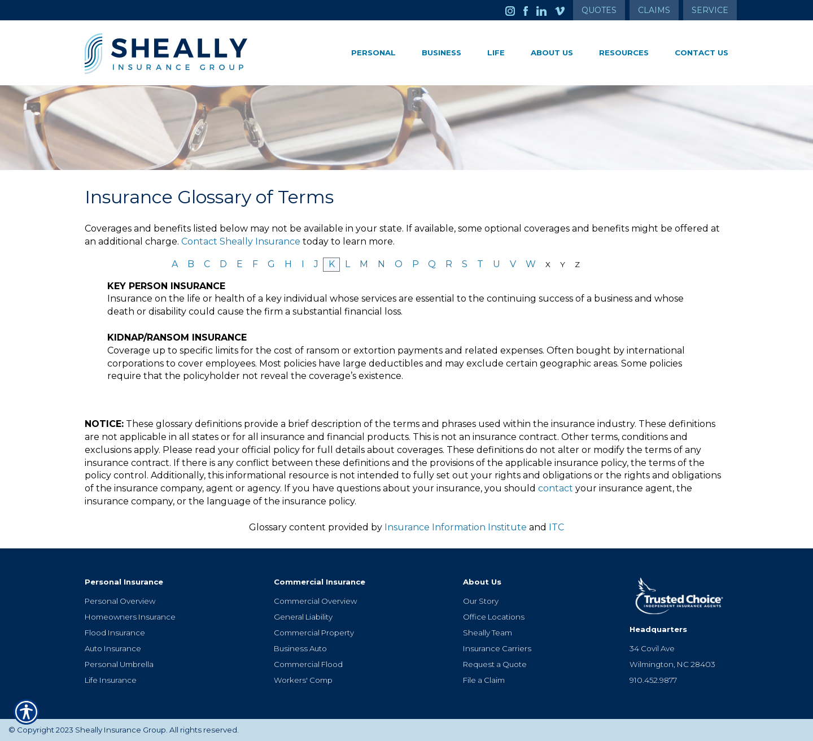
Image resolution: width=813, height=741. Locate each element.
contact (555, 488)
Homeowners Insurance (130, 616)
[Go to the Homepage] (186, 53)
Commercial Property (314, 632)
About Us (552, 52)
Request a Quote (495, 664)
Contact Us (701, 52)
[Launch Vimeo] (564, 10)
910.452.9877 (653, 680)
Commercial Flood (308, 664)
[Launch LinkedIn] (545, 10)
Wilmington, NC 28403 (672, 664)
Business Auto (300, 648)
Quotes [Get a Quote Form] (599, 10)
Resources (624, 52)
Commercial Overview (315, 600)
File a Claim (484, 680)
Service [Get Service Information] (710, 10)
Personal (373, 52)
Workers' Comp (303, 680)
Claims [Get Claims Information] (654, 10)
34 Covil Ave (652, 648)
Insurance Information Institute (455, 527)
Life (496, 52)
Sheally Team (487, 632)
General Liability (303, 616)
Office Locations (493, 616)
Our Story (481, 600)
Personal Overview (120, 600)
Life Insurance (111, 680)
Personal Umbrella (119, 664)
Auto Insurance (113, 648)
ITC (556, 527)
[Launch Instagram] (514, 10)
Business (441, 52)
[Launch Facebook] (529, 10)
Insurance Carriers (497, 648)
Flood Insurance (115, 632)
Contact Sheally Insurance (240, 241)
